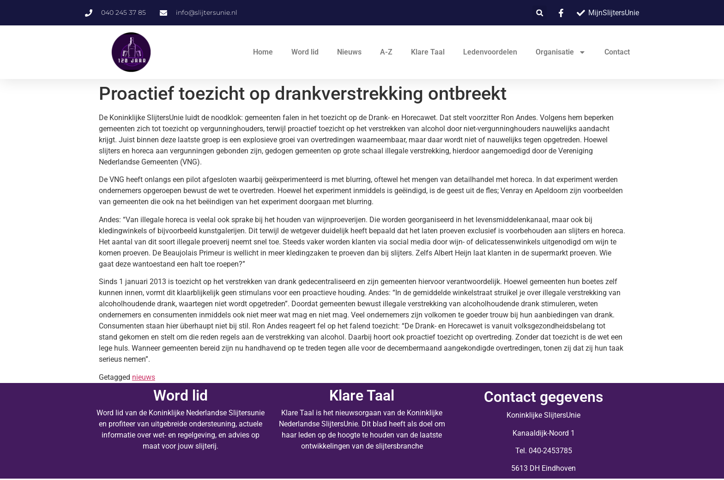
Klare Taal (428, 52)
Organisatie (561, 52)
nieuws (143, 377)
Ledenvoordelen (490, 52)
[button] (539, 13)
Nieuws (349, 52)
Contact (617, 52)
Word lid (305, 52)
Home (263, 52)
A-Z (386, 52)
